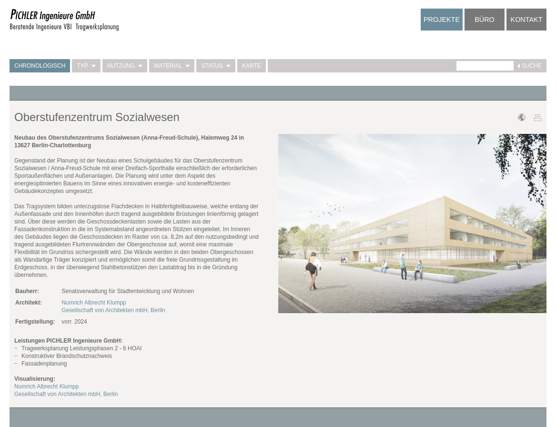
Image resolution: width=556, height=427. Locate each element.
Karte (251, 65)
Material (172, 65)
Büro (485, 19)
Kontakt (527, 19)
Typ (86, 65)
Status (216, 65)
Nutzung (125, 65)
